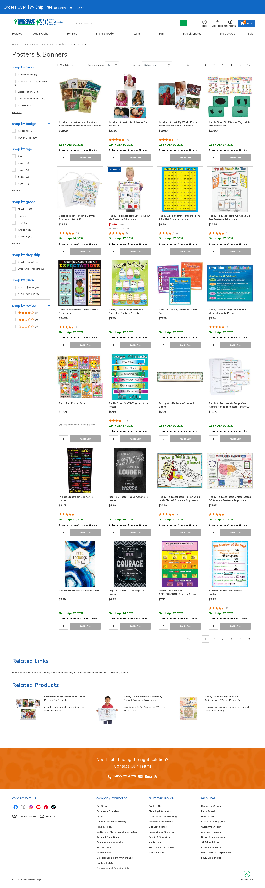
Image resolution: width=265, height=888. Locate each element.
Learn (137, 33)
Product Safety (104, 862)
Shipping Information (160, 811)
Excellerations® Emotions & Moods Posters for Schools (64, 698)
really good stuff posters (58, 672)
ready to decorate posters (27, 672)
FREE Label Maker (211, 857)
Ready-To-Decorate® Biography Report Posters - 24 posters (143, 698)
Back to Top (247, 876)
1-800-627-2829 (124, 776)
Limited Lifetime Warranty (111, 821)
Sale (250, 33)
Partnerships (103, 847)
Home (15, 44)
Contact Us (155, 806)
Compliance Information (109, 842)
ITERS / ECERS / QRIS (213, 821)
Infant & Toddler (105, 33)
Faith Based (208, 811)
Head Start (207, 816)
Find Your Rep (156, 852)
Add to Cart (85, 157)
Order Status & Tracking (163, 816)
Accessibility (103, 852)
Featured (17, 33)
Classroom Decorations (54, 44)
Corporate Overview (107, 811)
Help (204, 23)
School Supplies (192, 33)
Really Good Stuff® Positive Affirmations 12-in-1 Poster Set (223, 698)
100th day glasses (119, 672)
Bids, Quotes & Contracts (163, 847)
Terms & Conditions (107, 837)
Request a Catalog (211, 806)
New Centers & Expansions (216, 852)
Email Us (151, 776)
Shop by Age (227, 33)
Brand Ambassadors (213, 837)
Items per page (96, 65)
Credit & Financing (159, 837)
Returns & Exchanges (161, 821)
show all (17, 112)
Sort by (136, 65)
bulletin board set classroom (90, 672)
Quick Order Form (211, 826)
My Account (155, 842)
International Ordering (161, 832)
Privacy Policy (104, 826)
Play (161, 33)
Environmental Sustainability (112, 868)
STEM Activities (210, 842)
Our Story (101, 806)
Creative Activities (211, 847)
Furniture (72, 33)
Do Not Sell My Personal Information (117, 832)
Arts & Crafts (40, 33)
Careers (101, 816)
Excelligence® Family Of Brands (114, 857)
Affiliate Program (211, 832)
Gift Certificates (158, 826)
